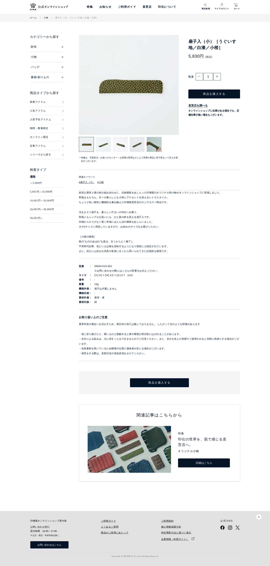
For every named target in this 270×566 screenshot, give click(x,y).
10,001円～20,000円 (42, 200)
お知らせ (105, 6)
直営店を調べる (198, 105)
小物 (46, 18)
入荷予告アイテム (40, 119)
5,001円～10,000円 (41, 192)
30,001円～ (36, 218)
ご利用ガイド (127, 6)
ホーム (33, 18)
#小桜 (100, 182)
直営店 (147, 6)
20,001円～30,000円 (42, 209)
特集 (90, 6)
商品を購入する (214, 93)
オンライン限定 (39, 137)
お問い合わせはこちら (49, 544)
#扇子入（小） (87, 182)
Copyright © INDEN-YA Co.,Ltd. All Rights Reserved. (135, 556)
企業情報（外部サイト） (175, 539)
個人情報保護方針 (171, 526)
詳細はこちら (204, 462)
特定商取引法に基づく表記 (176, 532)
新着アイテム (38, 102)
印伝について (167, 6)
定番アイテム (38, 146)
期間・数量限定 (39, 128)
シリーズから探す (40, 154)
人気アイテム (38, 110)
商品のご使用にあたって (114, 532)
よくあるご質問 (109, 526)
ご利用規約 (167, 521)
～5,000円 (36, 183)
